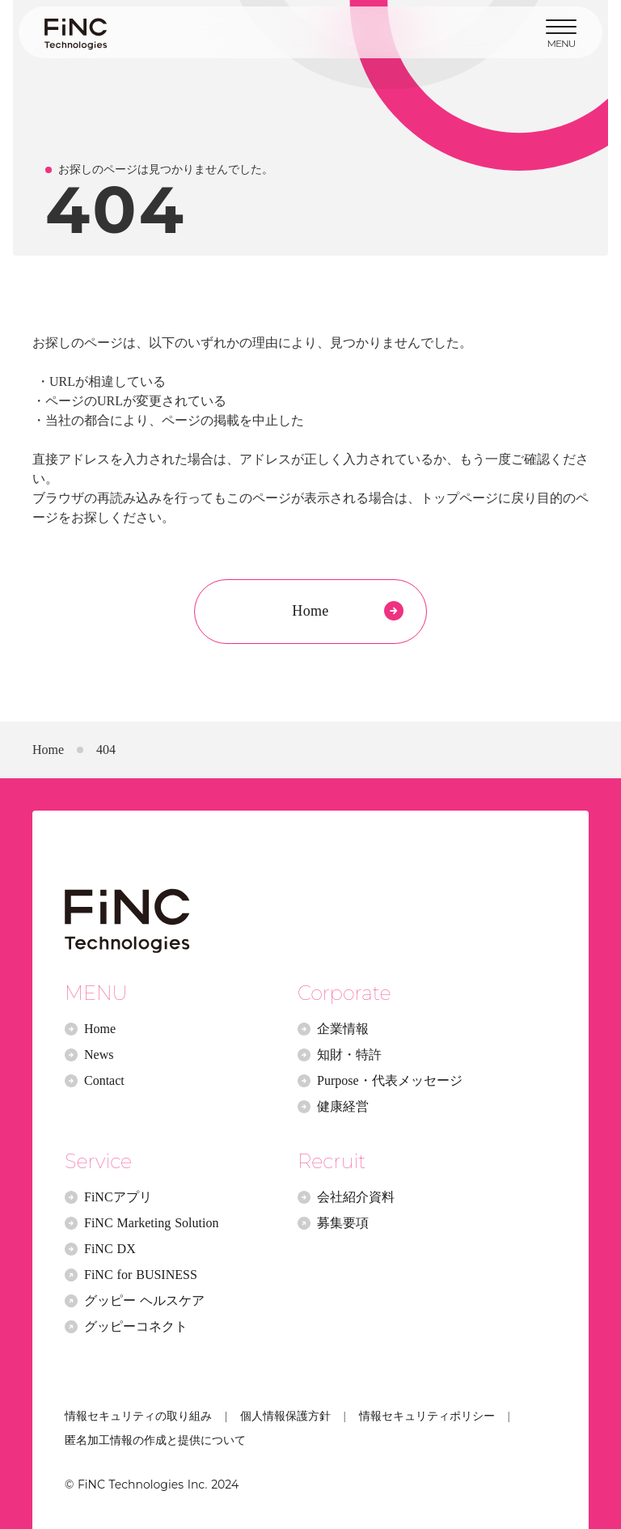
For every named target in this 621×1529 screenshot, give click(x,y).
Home (48, 749)
